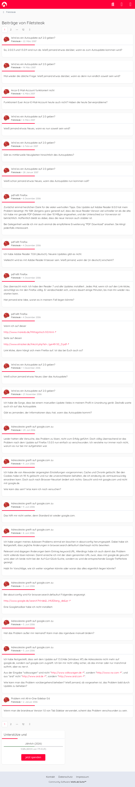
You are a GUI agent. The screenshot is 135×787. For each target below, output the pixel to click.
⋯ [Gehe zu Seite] (17, 29)
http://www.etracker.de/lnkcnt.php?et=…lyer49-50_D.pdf (35, 344)
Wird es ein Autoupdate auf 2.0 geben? (33, 37)
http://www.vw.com (108, 672)
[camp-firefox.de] (4, 4)
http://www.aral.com (70, 676)
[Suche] (112, 4)
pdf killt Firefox (19, 195)
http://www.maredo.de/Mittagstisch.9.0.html (29, 331)
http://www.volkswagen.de (66, 672)
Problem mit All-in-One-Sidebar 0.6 (30, 698)
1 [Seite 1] (4, 29)
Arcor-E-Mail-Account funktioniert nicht (32, 90)
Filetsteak (16, 41)
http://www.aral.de (32, 676)
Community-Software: (67, 781)
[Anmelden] (121, 4)
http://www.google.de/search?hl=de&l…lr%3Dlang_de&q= (36, 600)
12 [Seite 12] (23, 29)
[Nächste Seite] (29, 30)
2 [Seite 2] (10, 29)
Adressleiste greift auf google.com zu (32, 426)
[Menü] (130, 4)
